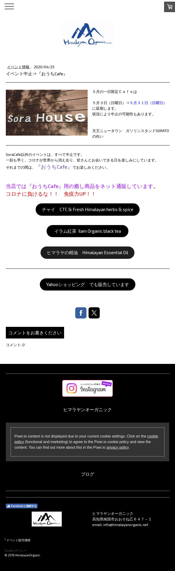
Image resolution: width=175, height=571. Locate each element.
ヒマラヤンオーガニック (87, 409)
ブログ (87, 474)
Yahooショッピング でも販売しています (87, 284)
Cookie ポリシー (16, 550)
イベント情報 (18, 67)
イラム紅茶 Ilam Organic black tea (87, 231)
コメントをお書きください (35, 332)
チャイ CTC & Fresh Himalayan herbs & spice (87, 209)
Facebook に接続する (22, 506)
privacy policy (117, 447)
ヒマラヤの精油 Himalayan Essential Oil (87, 252)
